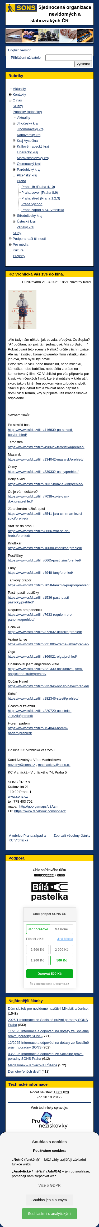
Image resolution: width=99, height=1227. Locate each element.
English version (19, 50)
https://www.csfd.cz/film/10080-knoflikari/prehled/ (45, 548)
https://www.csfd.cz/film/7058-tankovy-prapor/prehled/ (48, 585)
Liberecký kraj (27, 152)
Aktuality (19, 89)
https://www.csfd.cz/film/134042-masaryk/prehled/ (45, 459)
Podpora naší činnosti (29, 239)
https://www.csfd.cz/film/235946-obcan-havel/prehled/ (48, 686)
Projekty (19, 256)
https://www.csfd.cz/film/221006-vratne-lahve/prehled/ (48, 644)
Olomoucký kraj (29, 164)
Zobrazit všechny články (72, 835)
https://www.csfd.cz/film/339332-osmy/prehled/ (43, 472)
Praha (21, 181)
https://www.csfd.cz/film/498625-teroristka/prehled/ (46, 447)
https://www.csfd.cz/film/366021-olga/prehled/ (42, 656)
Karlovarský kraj (29, 135)
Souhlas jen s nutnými (49, 1200)
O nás (17, 100)
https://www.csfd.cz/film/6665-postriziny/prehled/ (44, 560)
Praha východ (32, 204)
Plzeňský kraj (27, 175)
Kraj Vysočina (27, 141)
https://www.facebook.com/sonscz (40, 811)
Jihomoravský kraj (30, 129)
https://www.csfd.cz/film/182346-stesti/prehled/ (43, 698)
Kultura (18, 250)
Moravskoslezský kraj (33, 158)
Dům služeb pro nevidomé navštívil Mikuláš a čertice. (48, 1008)
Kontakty (19, 94)
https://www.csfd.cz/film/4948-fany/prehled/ (40, 573)
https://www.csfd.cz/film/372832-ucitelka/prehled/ (45, 632)
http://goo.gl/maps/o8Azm (38, 806)
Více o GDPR (49, 1185)
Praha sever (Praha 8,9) (39, 192)
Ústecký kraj (26, 221)
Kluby (17, 233)
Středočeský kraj (29, 216)
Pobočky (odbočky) (27, 112)
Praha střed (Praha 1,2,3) (40, 198)
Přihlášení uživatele (26, 58)
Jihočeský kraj (28, 123)
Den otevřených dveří (24, 1071)
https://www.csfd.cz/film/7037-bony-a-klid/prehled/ (45, 484)
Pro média (20, 244)
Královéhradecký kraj (33, 146)
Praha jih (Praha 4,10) (38, 187)
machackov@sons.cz (54, 765)
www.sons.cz (18, 796)
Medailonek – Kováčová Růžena (32, 1065)
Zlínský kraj (25, 227)
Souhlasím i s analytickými (49, 1214)
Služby (18, 106)
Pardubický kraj (28, 169)
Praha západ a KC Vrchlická (42, 210)
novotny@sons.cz (21, 765)
